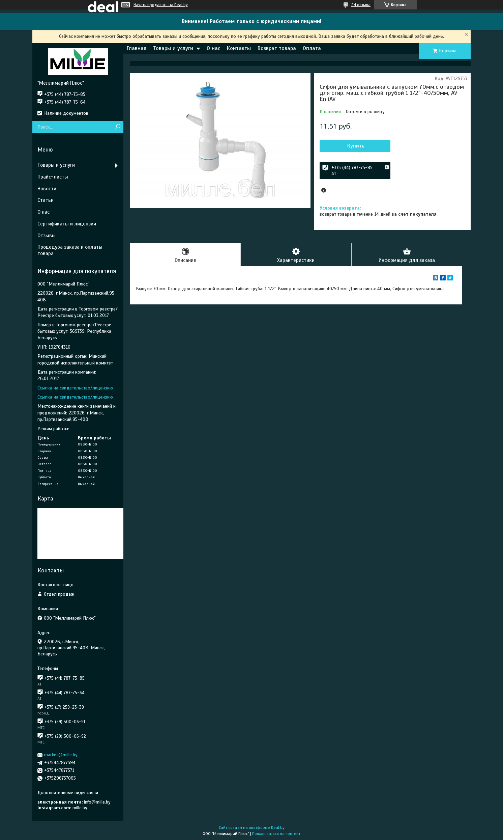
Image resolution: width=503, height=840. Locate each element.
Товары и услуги (173, 48)
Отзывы (46, 236)
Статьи (45, 200)
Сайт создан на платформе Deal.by (252, 827)
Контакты (239, 48)
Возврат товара (277, 48)
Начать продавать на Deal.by (161, 4)
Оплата (312, 48)
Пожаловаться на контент (276, 833)
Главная (136, 48)
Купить (355, 145)
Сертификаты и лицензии (66, 224)
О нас (213, 48)
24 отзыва (361, 4)
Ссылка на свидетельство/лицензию (75, 388)
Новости (46, 189)
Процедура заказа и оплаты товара (69, 250)
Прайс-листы (52, 177)
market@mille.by (61, 755)
